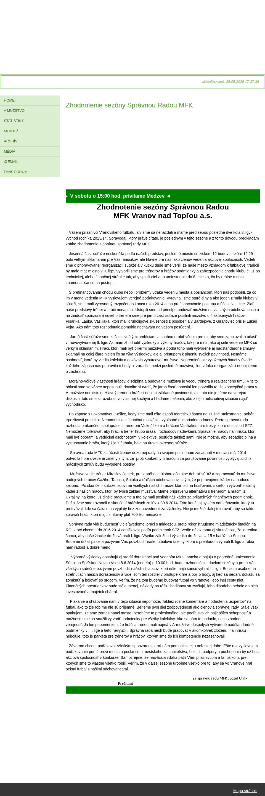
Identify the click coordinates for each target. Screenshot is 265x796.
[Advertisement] (163, 150)
